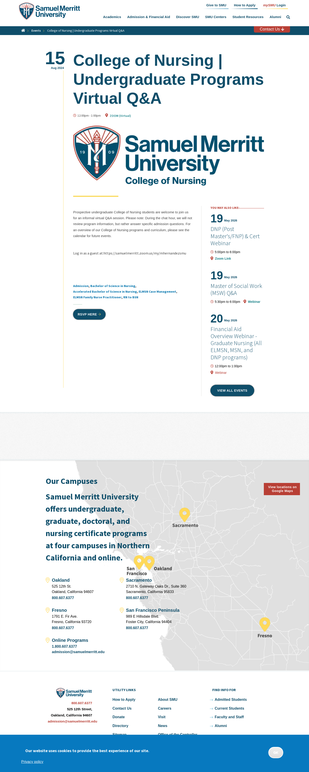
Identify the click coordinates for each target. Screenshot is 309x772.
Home (23, 30)
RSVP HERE (87, 314)
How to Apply (124, 699)
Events (36, 30)
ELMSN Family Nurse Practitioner (97, 297)
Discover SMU (187, 17)
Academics (112, 17)
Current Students (229, 708)
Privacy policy (32, 762)
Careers (164, 708)
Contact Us (272, 29)
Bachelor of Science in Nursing (112, 286)
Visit (162, 717)
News (162, 726)
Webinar (254, 302)
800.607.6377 (63, 598)
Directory (120, 726)
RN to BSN (130, 297)
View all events (232, 390)
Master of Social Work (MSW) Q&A (236, 289)
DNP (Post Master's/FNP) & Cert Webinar (235, 236)
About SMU (167, 699)
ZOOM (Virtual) (120, 116)
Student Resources (248, 17)
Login (274, 5)
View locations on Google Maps (282, 489)
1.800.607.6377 (64, 646)
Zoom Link (223, 258)
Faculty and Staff (229, 717)
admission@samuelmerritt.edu (78, 652)
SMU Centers (215, 17)
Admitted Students (231, 699)
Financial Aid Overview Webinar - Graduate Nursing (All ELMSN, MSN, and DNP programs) (236, 343)
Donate (118, 717)
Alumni (275, 17)
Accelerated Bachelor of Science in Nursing (105, 292)
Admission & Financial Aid (148, 17)
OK (275, 752)
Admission (81, 286)
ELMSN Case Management (157, 292)
